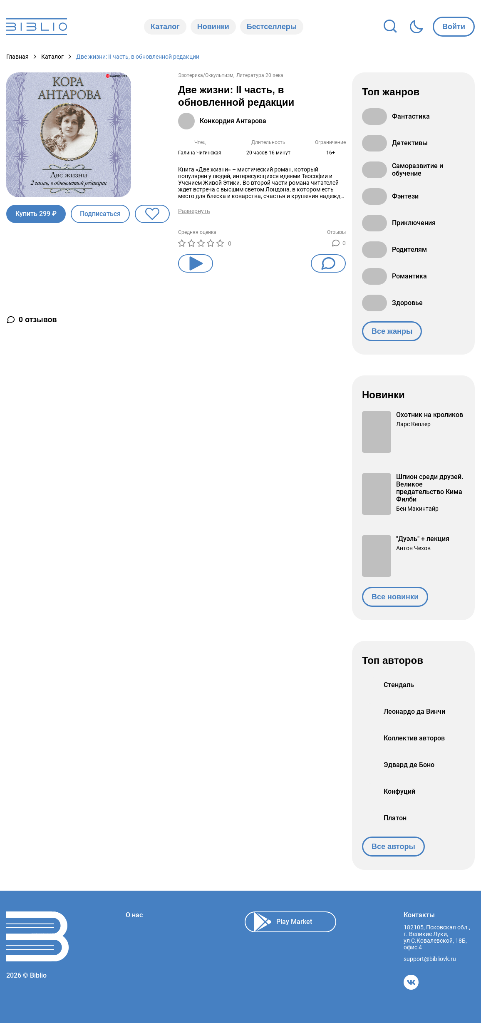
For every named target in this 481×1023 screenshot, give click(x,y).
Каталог (165, 26)
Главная (17, 56)
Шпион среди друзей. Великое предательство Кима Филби (429, 488)
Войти (453, 26)
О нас (134, 915)
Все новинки (395, 597)
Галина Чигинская (199, 153)
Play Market (283, 921)
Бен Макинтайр (417, 508)
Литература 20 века (259, 75)
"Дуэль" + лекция (422, 539)
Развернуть (194, 211)
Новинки (213, 26)
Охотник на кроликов (429, 415)
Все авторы (393, 846)
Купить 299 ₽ (36, 214)
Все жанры (392, 331)
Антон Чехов (413, 548)
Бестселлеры (272, 26)
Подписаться (100, 214)
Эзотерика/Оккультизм (205, 75)
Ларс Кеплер (413, 424)
